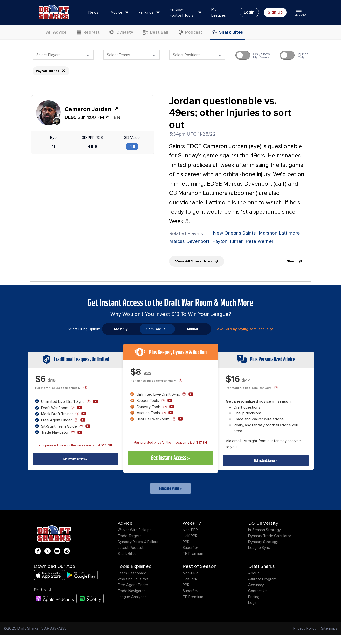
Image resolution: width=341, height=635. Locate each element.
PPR (186, 541)
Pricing (253, 596)
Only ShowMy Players (261, 55)
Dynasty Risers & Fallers (138, 541)
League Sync (259, 547)
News (93, 12)
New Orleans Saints (234, 233)
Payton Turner (227, 241)
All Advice (53, 32)
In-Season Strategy (264, 529)
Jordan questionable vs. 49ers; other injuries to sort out (230, 113)
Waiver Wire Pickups (135, 529)
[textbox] (63, 55)
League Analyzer (132, 596)
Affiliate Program (262, 579)
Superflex (191, 547)
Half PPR (190, 535)
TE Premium (193, 553)
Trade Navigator (131, 590)
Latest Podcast (131, 547)
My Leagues (218, 12)
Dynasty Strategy (263, 541)
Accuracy (256, 584)
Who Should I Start (133, 579)
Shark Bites (127, 553)
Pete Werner (259, 241)
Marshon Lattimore (279, 233)
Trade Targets (129, 535)
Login (252, 602)
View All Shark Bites (196, 261)
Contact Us (257, 590)
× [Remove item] (63, 70)
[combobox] (63, 56)
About (253, 573)
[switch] (242, 55)
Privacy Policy (304, 628)
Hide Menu (299, 12)
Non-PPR (190, 529)
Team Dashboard (132, 573)
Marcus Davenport (189, 241)
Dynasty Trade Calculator (269, 535)
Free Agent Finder (133, 584)
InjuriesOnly (303, 55)
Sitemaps (329, 628)
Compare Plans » (170, 488)
